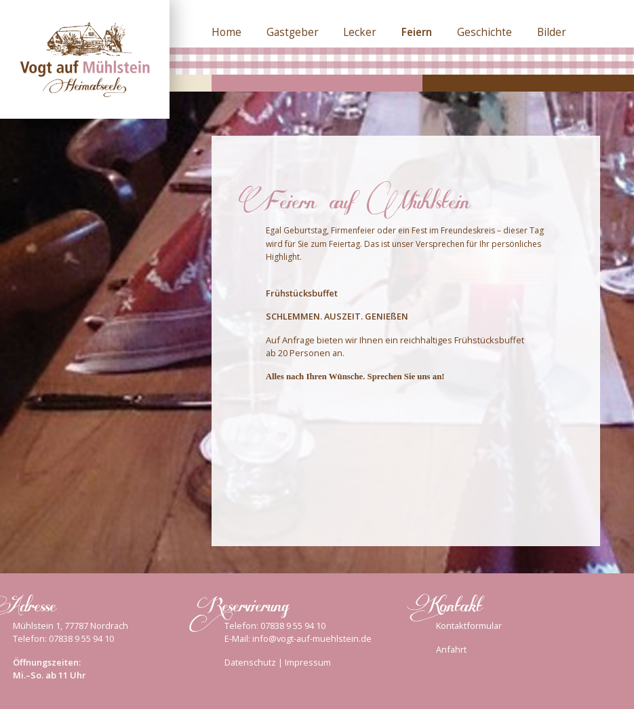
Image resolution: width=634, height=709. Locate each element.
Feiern (416, 32)
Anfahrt (451, 649)
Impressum (308, 662)
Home (226, 32)
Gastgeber (292, 32)
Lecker (359, 32)
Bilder (551, 32)
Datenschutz (250, 662)
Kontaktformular (469, 625)
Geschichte (484, 32)
